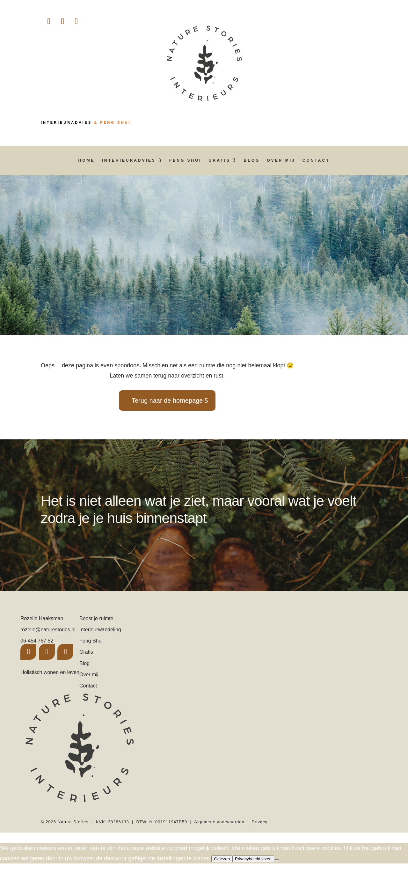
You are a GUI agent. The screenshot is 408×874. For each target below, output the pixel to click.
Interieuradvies (129, 160)
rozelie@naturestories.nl (48, 629)
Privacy (259, 821)
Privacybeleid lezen (253, 858)
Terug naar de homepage (167, 400)
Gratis (219, 160)
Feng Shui (185, 160)
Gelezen (222, 858)
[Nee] (276, 860)
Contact (316, 160)
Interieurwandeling (100, 629)
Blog (252, 160)
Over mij (281, 160)
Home (86, 160)
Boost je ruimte (96, 618)
